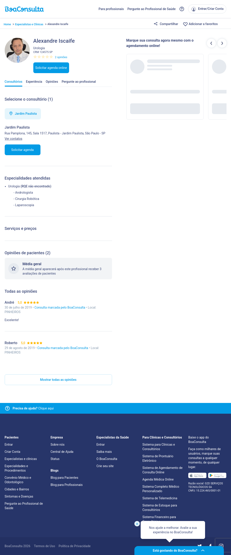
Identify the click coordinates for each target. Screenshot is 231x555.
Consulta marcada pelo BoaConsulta (60, 307)
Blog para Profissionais (67, 485)
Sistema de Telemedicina (159, 498)
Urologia (14, 186)
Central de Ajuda (62, 451)
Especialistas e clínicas (21, 459)
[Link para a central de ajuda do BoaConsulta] (181, 9)
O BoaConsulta (106, 459)
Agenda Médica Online (158, 479)
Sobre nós (58, 444)
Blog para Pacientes (64, 477)
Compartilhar (166, 24)
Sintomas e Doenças (19, 496)
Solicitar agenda (22, 150)
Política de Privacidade (75, 546)
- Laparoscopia (24, 205)
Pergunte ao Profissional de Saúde (151, 9)
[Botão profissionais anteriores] (211, 43)
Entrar (9, 444)
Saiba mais (104, 451)
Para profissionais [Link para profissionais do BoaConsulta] (111, 9)
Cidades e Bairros (17, 489)
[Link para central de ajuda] (7, 408)
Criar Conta (12, 451)
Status (55, 459)
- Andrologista (23, 192)
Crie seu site (105, 466)
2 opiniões (61, 57)
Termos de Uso (44, 546)
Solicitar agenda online (51, 68)
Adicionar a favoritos (200, 24)
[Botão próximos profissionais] (222, 43)
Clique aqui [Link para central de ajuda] (33, 408)
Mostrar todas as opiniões (58, 379)
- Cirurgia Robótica (26, 199)
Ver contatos (13, 138)
